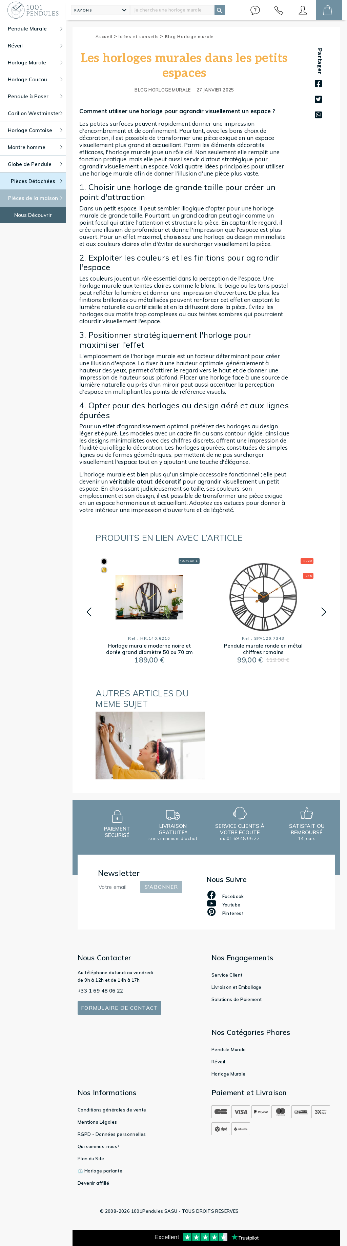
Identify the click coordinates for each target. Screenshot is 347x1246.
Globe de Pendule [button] (35, 164)
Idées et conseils (141, 36)
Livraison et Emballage (236, 987)
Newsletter (119, 873)
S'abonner (161, 887)
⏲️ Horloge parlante (100, 1170)
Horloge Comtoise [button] (35, 130)
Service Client (227, 975)
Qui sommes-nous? (98, 1146)
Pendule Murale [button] (35, 28)
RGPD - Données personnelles (112, 1134)
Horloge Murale (228, 1074)
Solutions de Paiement (236, 999)
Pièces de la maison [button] (35, 198)
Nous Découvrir (33, 215)
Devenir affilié (93, 1183)
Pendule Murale (228, 1049)
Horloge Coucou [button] (35, 79)
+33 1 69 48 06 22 (100, 990)
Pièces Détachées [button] (37, 181)
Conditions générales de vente (112, 1109)
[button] (255, 10)
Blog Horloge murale (189, 36)
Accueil (106, 36)
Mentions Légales (97, 1122)
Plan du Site (91, 1158)
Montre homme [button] (35, 147)
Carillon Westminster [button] (35, 113)
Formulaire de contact (119, 1008)
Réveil (218, 1061)
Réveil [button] (35, 45)
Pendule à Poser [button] (35, 96)
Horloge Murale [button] (35, 62)
